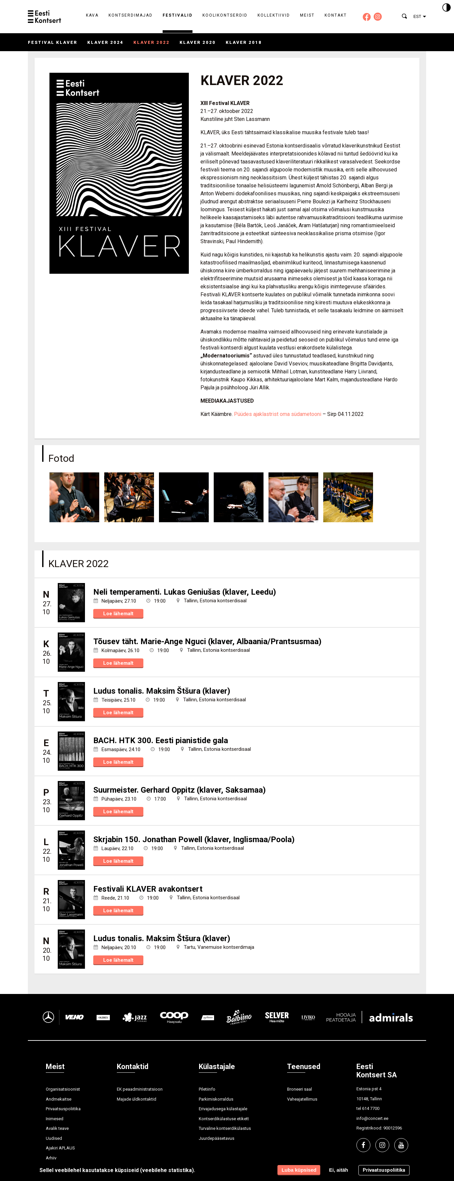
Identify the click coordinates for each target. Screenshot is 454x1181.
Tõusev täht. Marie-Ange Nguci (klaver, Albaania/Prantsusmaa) (207, 641)
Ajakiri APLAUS (60, 1147)
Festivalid (177, 15)
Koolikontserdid (225, 15)
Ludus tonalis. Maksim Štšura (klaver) (161, 691)
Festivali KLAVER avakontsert (147, 889)
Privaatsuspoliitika (63, 1108)
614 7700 (370, 1108)
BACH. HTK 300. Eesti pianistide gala (160, 740)
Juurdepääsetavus (216, 1138)
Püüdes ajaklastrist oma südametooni (277, 414)
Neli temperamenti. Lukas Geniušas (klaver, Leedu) (184, 592)
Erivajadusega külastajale (223, 1108)
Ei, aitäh (338, 1170)
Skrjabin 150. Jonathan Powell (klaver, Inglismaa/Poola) (194, 839)
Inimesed (54, 1118)
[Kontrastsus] (446, 8)
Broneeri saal (299, 1089)
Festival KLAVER (52, 42)
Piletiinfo (207, 1089)
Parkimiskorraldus (216, 1099)
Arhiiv (51, 1157)
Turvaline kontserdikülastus (225, 1128)
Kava (92, 15)
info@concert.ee (372, 1118)
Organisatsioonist (63, 1089)
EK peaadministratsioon (140, 1089)
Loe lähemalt (118, 614)
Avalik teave (57, 1128)
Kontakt (336, 15)
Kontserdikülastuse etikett (224, 1118)
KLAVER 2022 (151, 42)
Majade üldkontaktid (136, 1099)
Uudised (54, 1138)
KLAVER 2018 (244, 42)
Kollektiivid (274, 15)
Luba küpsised (298, 1170)
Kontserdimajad (131, 15)
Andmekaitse (58, 1099)
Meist (307, 15)
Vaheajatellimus (302, 1099)
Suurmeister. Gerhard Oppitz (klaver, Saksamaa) (179, 790)
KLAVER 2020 (198, 42)
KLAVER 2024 (105, 42)
